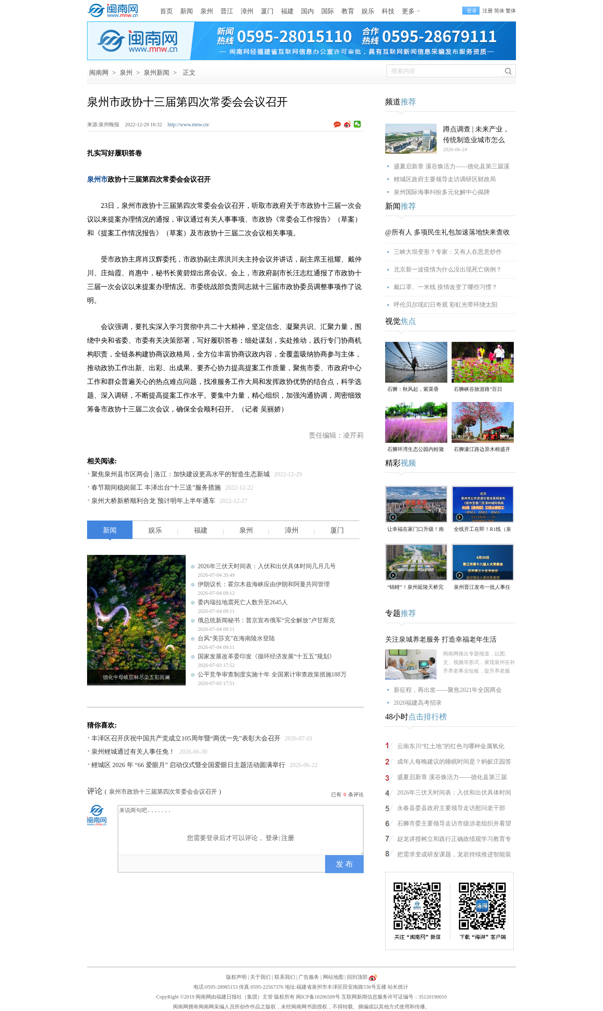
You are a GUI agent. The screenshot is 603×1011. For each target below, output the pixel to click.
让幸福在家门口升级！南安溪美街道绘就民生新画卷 (415, 529)
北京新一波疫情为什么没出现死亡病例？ (448, 269)
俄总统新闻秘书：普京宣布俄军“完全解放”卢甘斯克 (266, 620)
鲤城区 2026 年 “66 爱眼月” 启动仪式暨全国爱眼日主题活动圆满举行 (188, 764)
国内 (307, 11)
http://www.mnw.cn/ (189, 125)
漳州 (247, 11)
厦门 (267, 11)
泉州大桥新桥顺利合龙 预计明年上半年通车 (153, 500)
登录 (271, 837)
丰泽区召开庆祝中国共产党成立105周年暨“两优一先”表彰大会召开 (185, 738)
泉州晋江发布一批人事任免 (482, 587)
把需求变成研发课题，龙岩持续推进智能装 (454, 854)
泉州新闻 (156, 72)
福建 (287, 11)
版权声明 (236, 977)
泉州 (206, 11)
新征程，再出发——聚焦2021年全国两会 (448, 690)
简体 (499, 11)
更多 (408, 11)
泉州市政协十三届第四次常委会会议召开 (163, 792)
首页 (166, 11)
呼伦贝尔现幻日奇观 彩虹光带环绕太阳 (445, 304)
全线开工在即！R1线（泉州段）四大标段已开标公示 (482, 529)
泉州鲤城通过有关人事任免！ (133, 751)
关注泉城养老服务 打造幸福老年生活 (441, 639)
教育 (347, 11)
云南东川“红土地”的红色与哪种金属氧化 (450, 746)
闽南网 (99, 72)
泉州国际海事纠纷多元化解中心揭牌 (442, 192)
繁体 (511, 11)
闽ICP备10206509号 (318, 997)
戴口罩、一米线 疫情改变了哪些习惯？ (445, 287)
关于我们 (260, 977)
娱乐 (368, 11)
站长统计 (398, 987)
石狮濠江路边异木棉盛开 (482, 449)
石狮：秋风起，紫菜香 (413, 389)
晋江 (226, 11)
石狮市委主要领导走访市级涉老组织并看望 (454, 823)
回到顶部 (357, 977)
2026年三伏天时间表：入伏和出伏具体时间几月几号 (267, 566)
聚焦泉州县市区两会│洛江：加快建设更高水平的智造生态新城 (180, 474)
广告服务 (308, 977)
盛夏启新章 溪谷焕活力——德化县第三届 (452, 777)
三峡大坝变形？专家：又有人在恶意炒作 (448, 252)
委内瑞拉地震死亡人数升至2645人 (243, 602)
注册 (487, 11)
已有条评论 (347, 795)
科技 (388, 11)
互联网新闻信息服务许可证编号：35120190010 (394, 997)
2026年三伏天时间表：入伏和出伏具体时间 (454, 792)
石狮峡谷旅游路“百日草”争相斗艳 (478, 389)
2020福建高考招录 (418, 703)
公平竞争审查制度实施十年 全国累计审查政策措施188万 (272, 674)
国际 (327, 11)
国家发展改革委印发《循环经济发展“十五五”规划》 (266, 656)
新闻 (186, 11)
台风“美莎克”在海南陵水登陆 (236, 638)
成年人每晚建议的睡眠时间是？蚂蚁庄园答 (454, 761)
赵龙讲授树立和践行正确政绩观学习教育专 (454, 839)
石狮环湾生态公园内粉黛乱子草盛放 (415, 450)
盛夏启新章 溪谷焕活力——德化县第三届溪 (452, 166)
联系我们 (284, 977)
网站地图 (333, 977)
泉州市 (97, 179)
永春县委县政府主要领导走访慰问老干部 (451, 808)
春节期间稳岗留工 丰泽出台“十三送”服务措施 (156, 487)
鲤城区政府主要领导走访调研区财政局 (445, 179)
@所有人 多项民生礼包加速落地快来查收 (447, 232)
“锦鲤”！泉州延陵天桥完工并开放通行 (415, 587)
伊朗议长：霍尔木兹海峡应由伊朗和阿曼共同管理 (264, 584)
